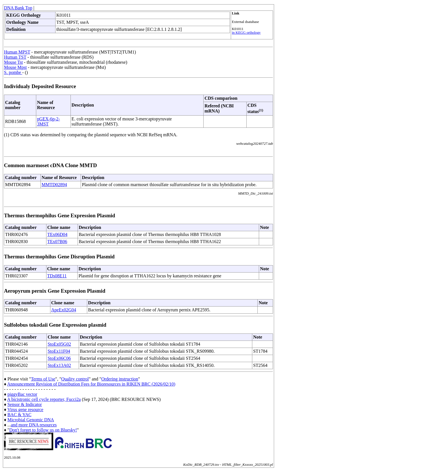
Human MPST (17, 52)
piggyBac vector (22, 394)
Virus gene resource (25, 409)
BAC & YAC (19, 414)
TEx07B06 (57, 241)
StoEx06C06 (59, 358)
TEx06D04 (57, 234)
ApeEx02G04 (63, 309)
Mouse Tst (13, 62)
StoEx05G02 (59, 344)
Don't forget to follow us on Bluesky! (43, 430)
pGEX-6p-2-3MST (48, 121)
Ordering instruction (119, 379)
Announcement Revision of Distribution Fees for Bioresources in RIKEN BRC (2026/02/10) (91, 384)
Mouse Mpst (15, 67)
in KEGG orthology (246, 33)
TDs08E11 (57, 275)
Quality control (75, 379)
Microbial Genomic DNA (30, 419)
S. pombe (13, 72)
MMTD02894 (54, 184)
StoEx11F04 (59, 351)
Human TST (15, 57)
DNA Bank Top (18, 7)
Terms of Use (43, 379)
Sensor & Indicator (24, 404)
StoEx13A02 (59, 365)
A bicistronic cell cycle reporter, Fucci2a (44, 399)
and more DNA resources (34, 424)
